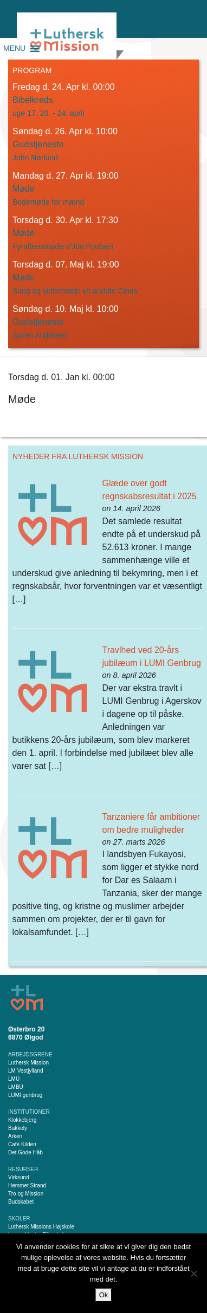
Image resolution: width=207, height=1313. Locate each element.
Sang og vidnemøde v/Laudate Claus (74, 290)
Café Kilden (22, 1144)
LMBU (15, 1087)
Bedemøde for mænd (48, 202)
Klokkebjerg (22, 1120)
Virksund (18, 1177)
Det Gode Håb (25, 1152)
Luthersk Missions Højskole (41, 1227)
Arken (15, 1136)
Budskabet (21, 1202)
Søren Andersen (39, 335)
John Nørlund (35, 157)
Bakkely (17, 1128)
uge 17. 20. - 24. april (48, 113)
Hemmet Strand (27, 1185)
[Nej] (193, 1273)
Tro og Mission (25, 1194)
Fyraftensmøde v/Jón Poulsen (62, 246)
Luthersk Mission (28, 1063)
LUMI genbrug (25, 1095)
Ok (103, 1295)
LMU (14, 1079)
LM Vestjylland (25, 1071)
